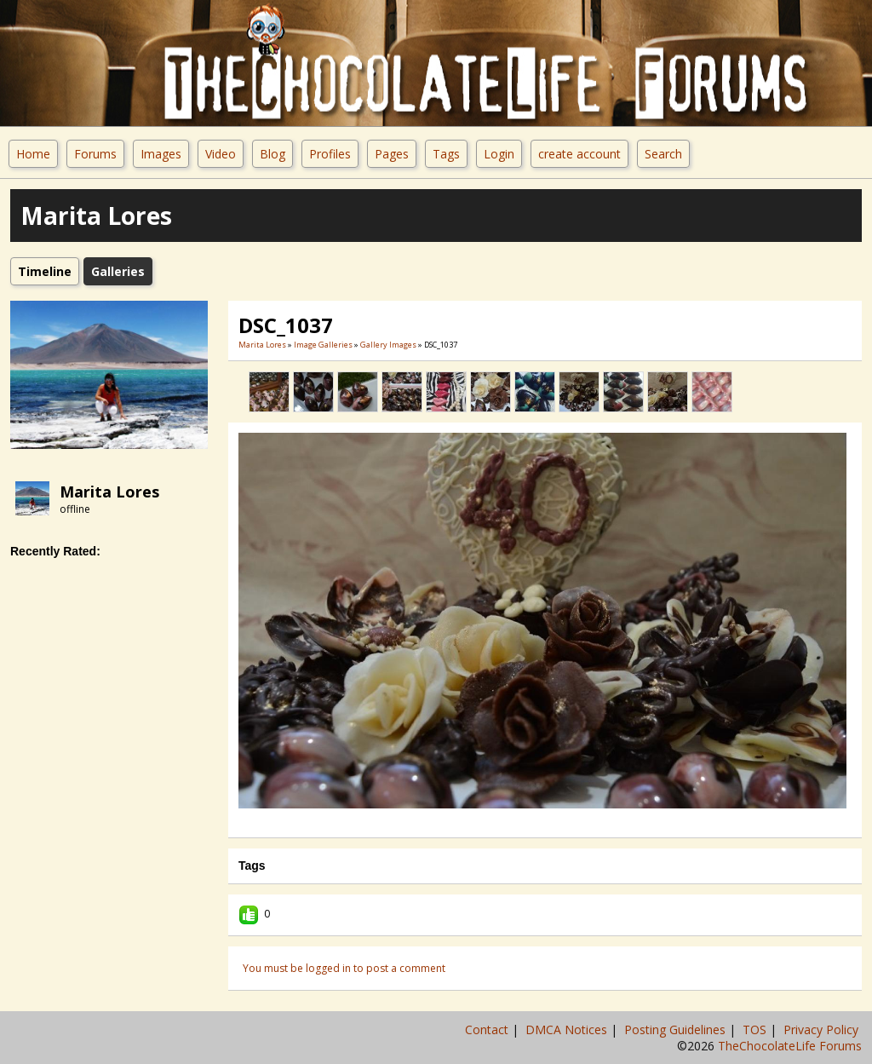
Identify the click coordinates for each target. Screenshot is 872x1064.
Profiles (330, 154)
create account (579, 154)
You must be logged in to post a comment (344, 968)
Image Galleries (323, 344)
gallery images (388, 344)
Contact (488, 1029)
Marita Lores (109, 491)
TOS (756, 1029)
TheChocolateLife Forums (790, 1046)
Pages (392, 154)
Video (220, 154)
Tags (446, 154)
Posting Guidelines (676, 1029)
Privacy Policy (822, 1029)
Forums (95, 154)
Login (499, 154)
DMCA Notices (568, 1029)
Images (161, 154)
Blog (272, 154)
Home (33, 154)
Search (663, 154)
